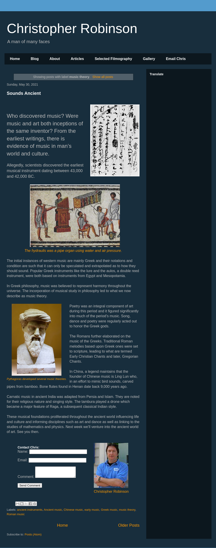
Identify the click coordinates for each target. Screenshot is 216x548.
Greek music (109, 509)
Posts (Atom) (33, 534)
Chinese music (73, 509)
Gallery (149, 59)
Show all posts (102, 77)
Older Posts (129, 525)
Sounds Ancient (24, 93)
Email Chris (176, 59)
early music (91, 509)
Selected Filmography (113, 59)
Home (15, 59)
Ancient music (53, 509)
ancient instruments (30, 509)
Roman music (16, 514)
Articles (77, 59)
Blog (35, 59)
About (55, 59)
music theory (127, 509)
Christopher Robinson (72, 28)
